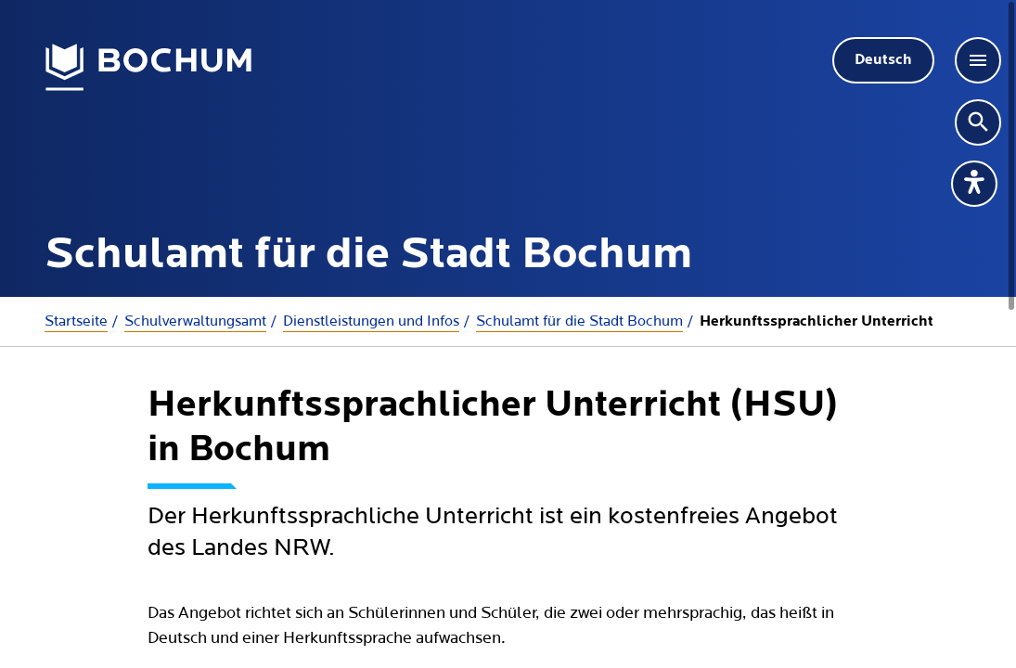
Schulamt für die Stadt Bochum (579, 321)
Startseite (76, 321)
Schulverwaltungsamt (195, 321)
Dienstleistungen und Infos (371, 321)
